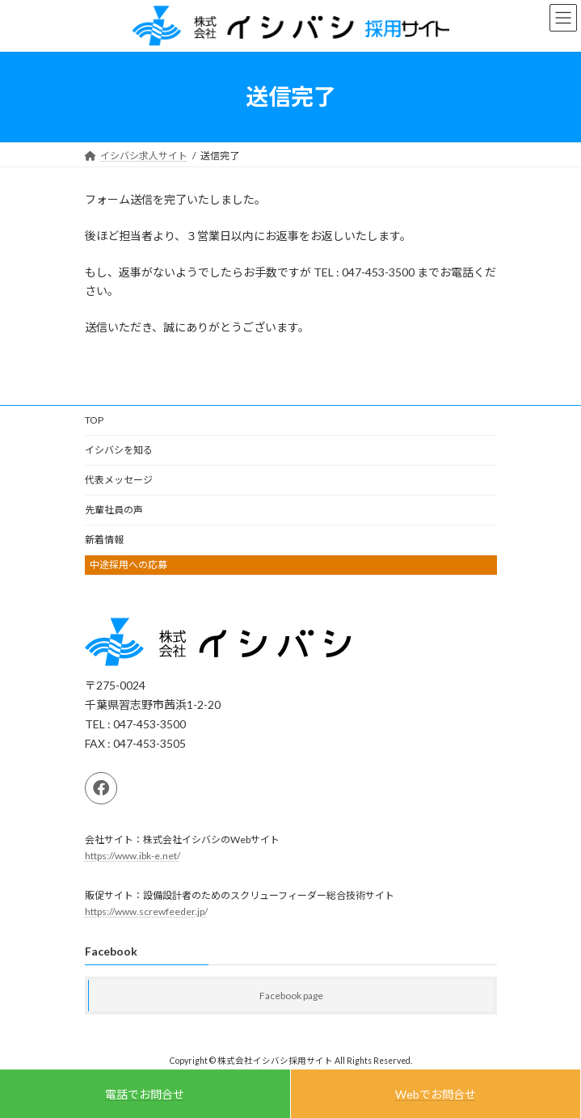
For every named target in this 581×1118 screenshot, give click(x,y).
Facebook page (291, 995)
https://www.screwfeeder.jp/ (146, 911)
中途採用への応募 (128, 565)
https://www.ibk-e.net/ (132, 856)
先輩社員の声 (114, 510)
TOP (94, 420)
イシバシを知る (119, 450)
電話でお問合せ (144, 1094)
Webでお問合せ (435, 1094)
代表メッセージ (119, 480)
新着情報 (104, 540)
